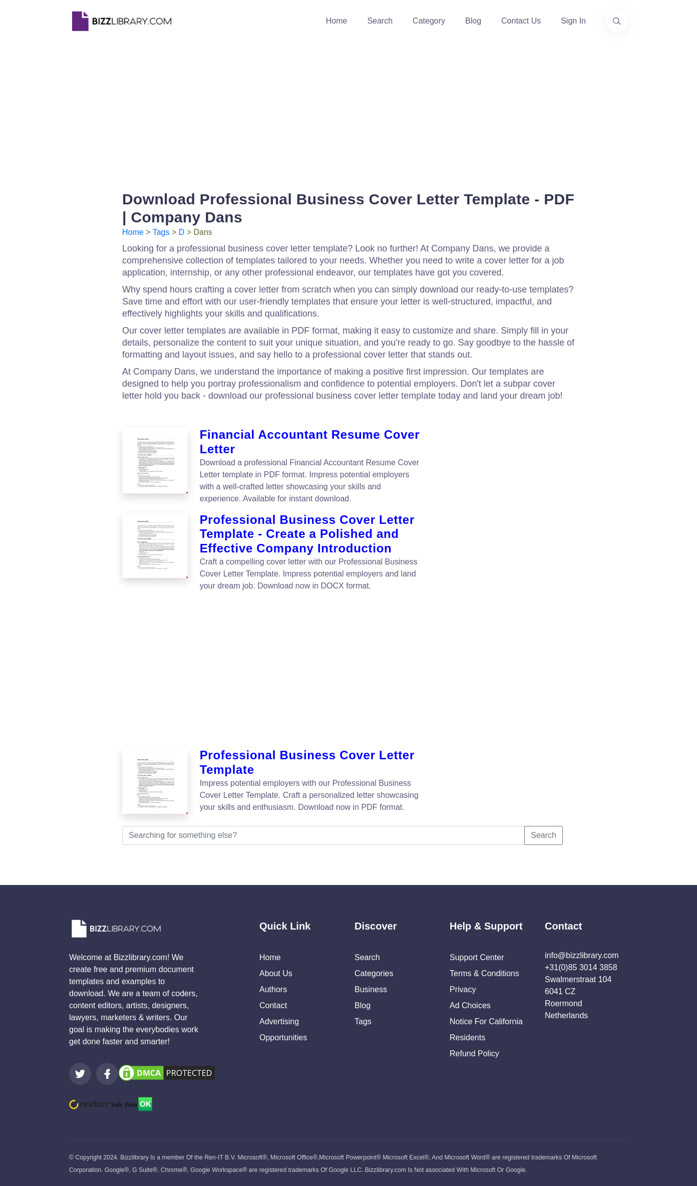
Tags (161, 232)
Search (380, 21)
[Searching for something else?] (323, 835)
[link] (80, 1074)
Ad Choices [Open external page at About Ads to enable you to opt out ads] (470, 1005)
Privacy (463, 989)
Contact (273, 1005)
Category (429, 21)
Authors (273, 989)
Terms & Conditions (484, 973)
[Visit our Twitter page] (80, 1074)
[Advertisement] (348, 112)
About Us (275, 973)
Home (336, 21)
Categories (374, 973)
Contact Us (521, 21)
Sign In (573, 21)
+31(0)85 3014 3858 (581, 967)
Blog (473, 21)
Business (371, 989)
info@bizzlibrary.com (582, 955)
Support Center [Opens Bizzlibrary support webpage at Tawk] (477, 957)
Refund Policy (474, 1053)
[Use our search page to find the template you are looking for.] (617, 21)
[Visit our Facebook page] (107, 1074)
